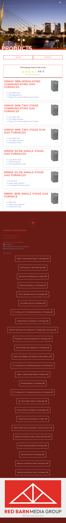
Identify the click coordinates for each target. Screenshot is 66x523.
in (33, 259)
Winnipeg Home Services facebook (16, 247)
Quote (18, 57)
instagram (7, 244)
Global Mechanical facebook (13, 249)
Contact (48, 57)
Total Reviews (33, 123)
